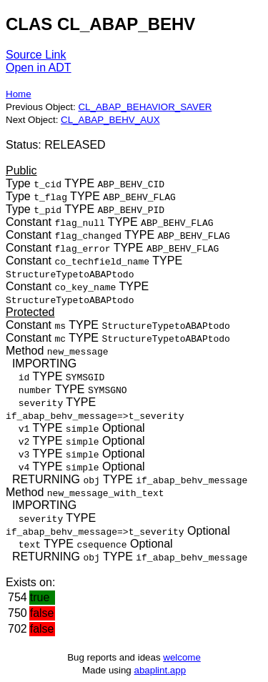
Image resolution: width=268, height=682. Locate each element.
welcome (182, 657)
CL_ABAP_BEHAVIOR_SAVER (145, 107)
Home (18, 94)
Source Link (36, 55)
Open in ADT (38, 67)
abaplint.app (160, 670)
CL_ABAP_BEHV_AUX (110, 119)
